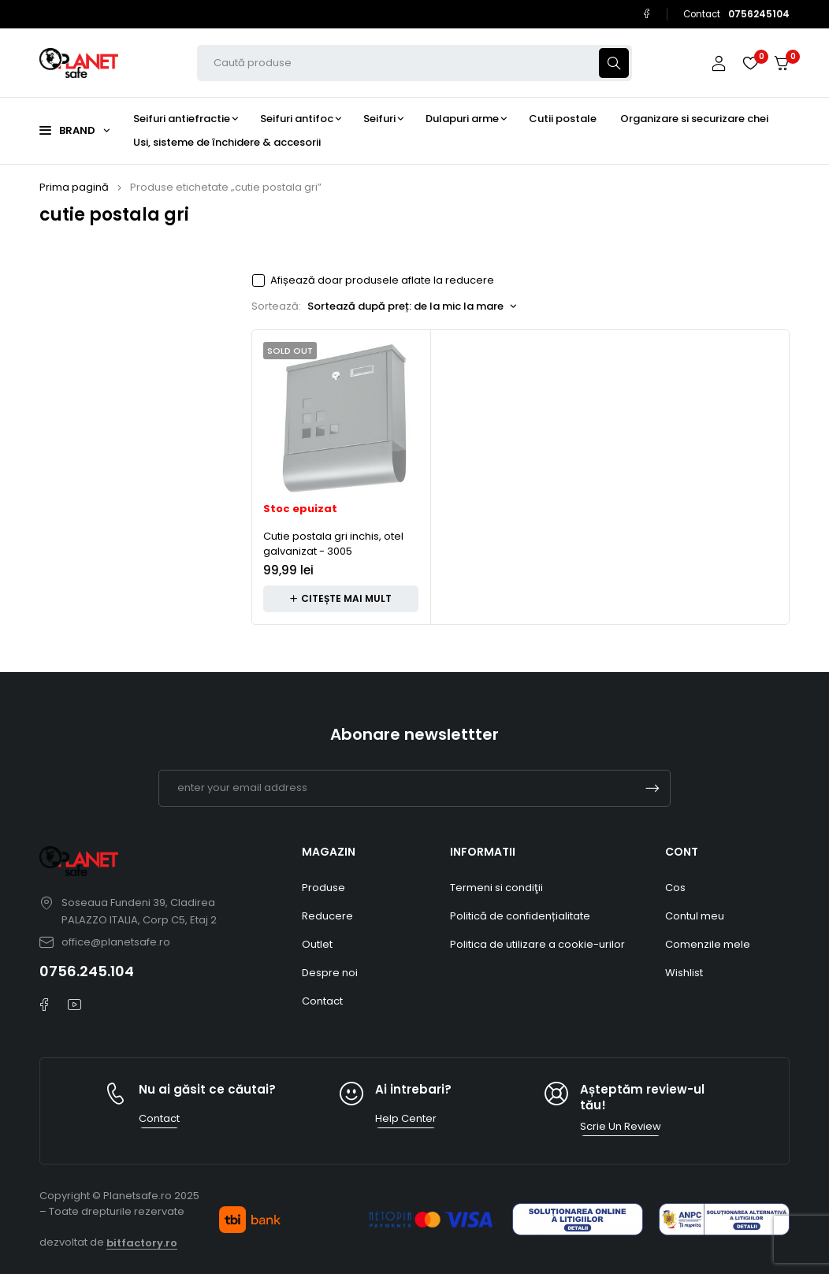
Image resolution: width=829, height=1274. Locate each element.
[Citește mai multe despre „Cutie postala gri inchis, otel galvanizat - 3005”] (340, 598)
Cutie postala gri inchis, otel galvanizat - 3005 (333, 544)
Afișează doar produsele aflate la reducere (382, 280)
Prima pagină (74, 187)
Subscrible (652, 788)
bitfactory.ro (141, 1242)
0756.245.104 (86, 971)
